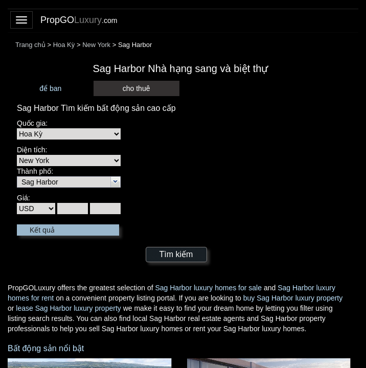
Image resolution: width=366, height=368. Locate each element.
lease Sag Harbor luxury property (68, 308)
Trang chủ (30, 45)
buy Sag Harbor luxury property (293, 298)
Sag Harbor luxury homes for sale (208, 288)
